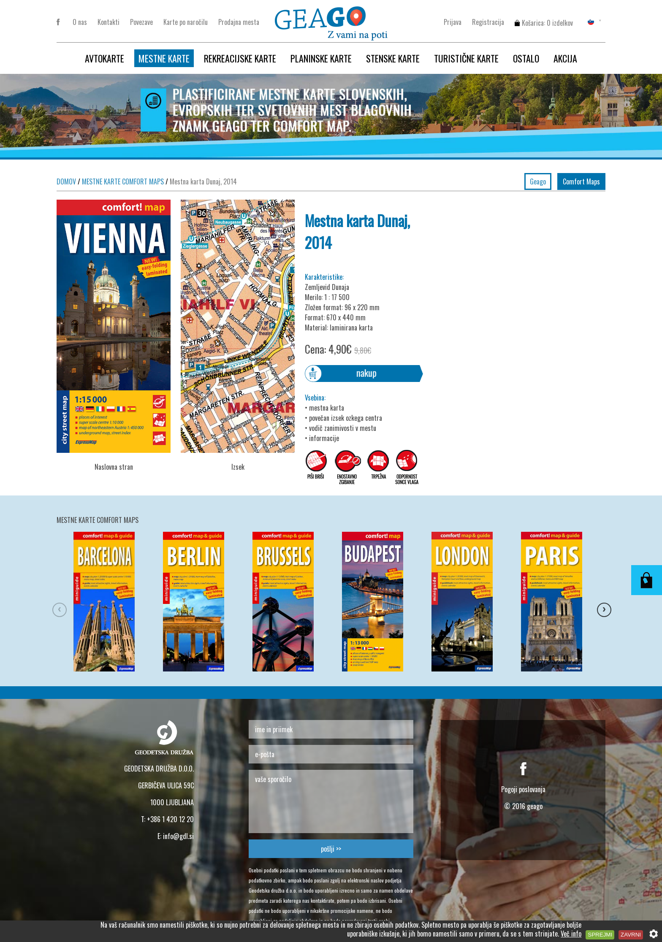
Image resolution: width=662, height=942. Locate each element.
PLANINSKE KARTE (321, 58)
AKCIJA (565, 58)
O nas (80, 22)
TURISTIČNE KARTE (466, 58)
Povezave (141, 22)
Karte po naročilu (185, 22)
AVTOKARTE (104, 58)
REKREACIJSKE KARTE (240, 58)
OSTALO (526, 58)
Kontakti (108, 22)
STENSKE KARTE (393, 58)
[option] (118, 603)
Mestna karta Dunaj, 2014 (201, 181)
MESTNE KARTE (164, 58)
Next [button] (601, 602)
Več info (571, 933)
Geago (538, 181)
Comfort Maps (581, 181)
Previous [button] (56, 602)
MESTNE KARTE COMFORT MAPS (121, 181)
